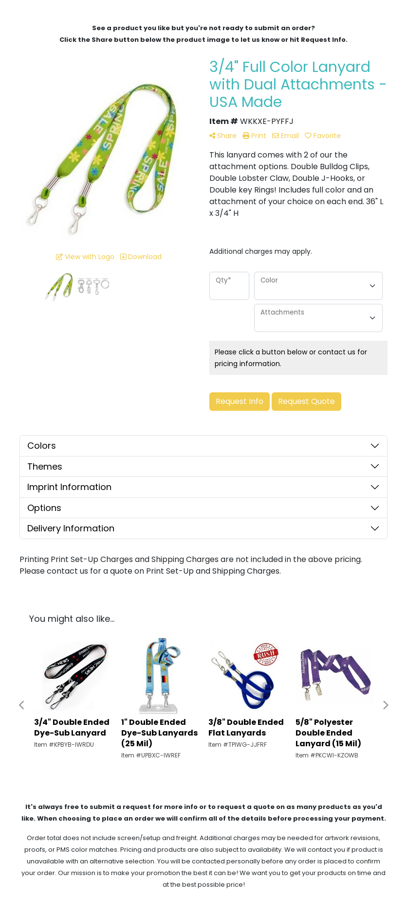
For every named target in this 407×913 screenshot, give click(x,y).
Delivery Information (70, 528)
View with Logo (85, 257)
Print (254, 135)
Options (44, 508)
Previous (22, 705)
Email (285, 135)
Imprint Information (69, 487)
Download (141, 257)
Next (385, 705)
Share (223, 135)
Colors (41, 445)
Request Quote (306, 401)
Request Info (239, 401)
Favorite (323, 135)
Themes (44, 466)
